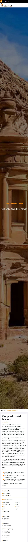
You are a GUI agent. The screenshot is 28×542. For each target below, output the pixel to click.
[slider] (5, 422)
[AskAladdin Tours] (6, 5)
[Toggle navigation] (25, 5)
